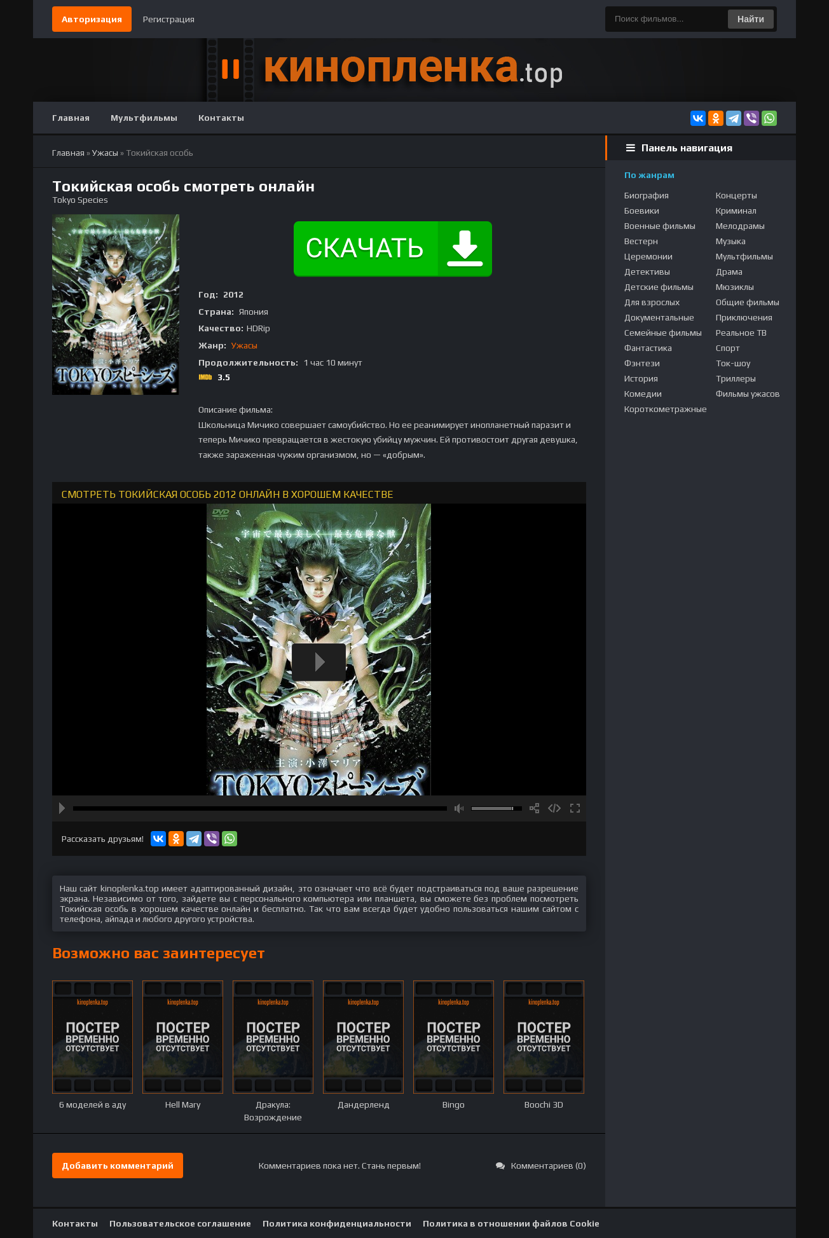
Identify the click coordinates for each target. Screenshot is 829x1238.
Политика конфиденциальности (337, 1223)
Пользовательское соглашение (180, 1223)
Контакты (221, 118)
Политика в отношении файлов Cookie (511, 1223)
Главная (71, 118)
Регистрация (169, 19)
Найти (750, 19)
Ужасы (244, 345)
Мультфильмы (144, 118)
